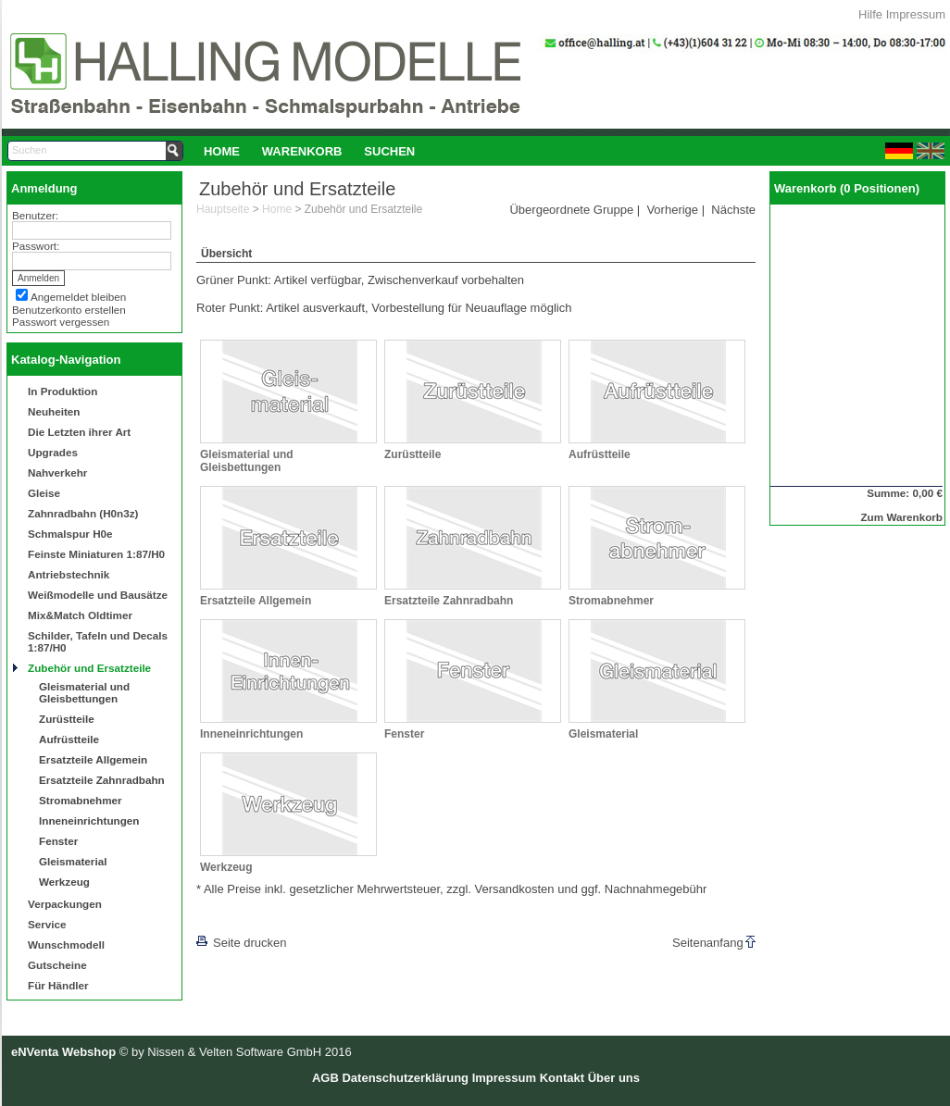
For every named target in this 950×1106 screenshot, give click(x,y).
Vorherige (672, 210)
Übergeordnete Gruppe (571, 210)
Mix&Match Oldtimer (80, 615)
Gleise (44, 493)
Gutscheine (57, 965)
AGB (325, 1078)
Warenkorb (302, 151)
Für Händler (58, 985)
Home (222, 151)
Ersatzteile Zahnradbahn (102, 780)
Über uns (614, 1078)
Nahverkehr (57, 472)
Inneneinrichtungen (89, 820)
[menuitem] (222, 151)
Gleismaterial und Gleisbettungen (84, 692)
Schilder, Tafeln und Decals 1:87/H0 (98, 641)
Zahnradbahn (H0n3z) (83, 513)
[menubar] (309, 151)
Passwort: (35, 246)
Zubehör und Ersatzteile (89, 668)
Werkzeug (64, 882)
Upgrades (53, 452)
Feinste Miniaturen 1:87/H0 (96, 554)
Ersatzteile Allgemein (93, 759)
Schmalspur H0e (70, 534)
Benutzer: (35, 215)
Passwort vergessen (60, 322)
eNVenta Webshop (63, 1052)
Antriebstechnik (68, 574)
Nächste (733, 210)
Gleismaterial (72, 861)
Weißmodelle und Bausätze (98, 595)
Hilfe (870, 14)
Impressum (915, 14)
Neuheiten (54, 411)
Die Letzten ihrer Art (79, 432)
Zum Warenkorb (901, 517)
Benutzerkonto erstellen (69, 310)
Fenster (58, 841)
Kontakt (562, 1078)
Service (47, 924)
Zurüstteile (66, 719)
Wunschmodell (66, 944)
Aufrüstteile (69, 739)
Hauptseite (222, 209)
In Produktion (62, 391)
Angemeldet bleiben (78, 297)
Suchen (389, 151)
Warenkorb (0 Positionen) (846, 188)
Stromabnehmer (80, 800)
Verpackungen (65, 904)
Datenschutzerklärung (405, 1078)
